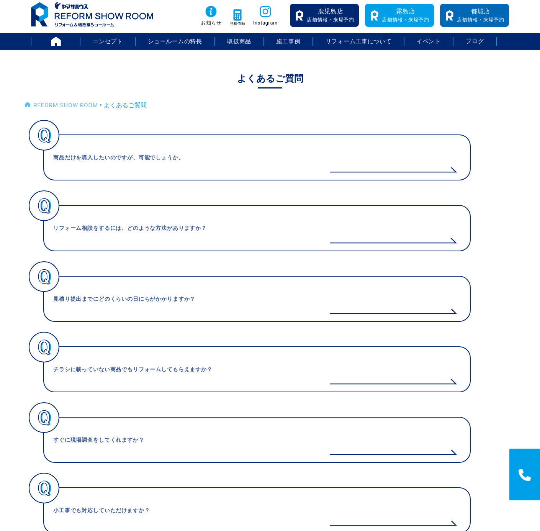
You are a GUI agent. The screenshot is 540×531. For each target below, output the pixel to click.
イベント (429, 45)
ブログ (475, 45)
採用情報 (476, 372)
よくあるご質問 (387, 411)
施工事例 (288, 45)
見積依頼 (233, 27)
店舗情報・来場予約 (330, 19)
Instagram (266, 27)
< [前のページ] (224, 304)
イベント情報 (384, 372)
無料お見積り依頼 (390, 424)
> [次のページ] (316, 304)
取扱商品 (239, 45)
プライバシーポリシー (494, 385)
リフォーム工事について (359, 45)
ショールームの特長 (174, 45)
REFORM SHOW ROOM (64, 109)
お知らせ (201, 27)
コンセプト (107, 45)
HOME (79, 45)
